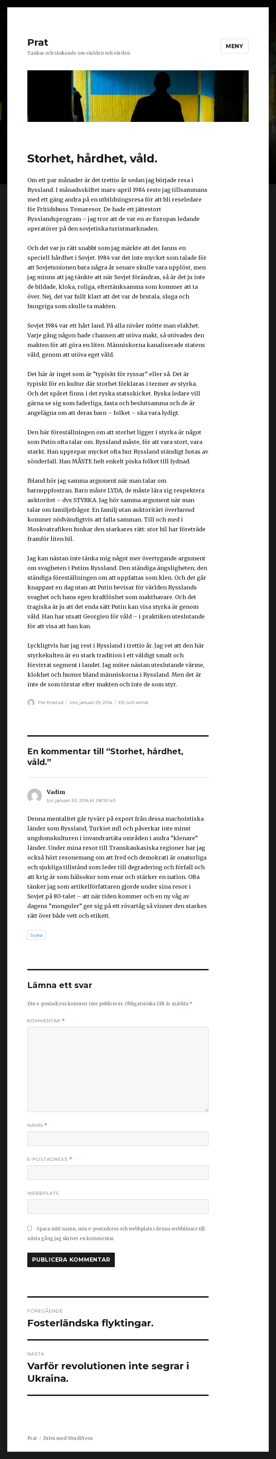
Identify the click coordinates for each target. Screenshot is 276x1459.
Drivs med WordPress (68, 1438)
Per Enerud (50, 702)
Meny (234, 46)
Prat (37, 42)
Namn (37, 1125)
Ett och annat (133, 702)
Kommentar (46, 1021)
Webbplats (43, 1193)
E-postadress (49, 1159)
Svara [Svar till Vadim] (36, 935)
